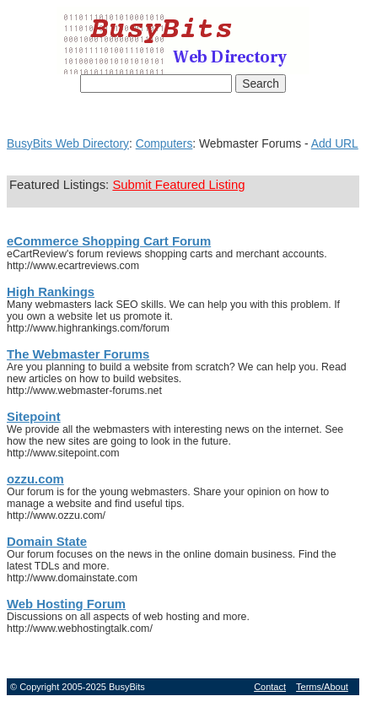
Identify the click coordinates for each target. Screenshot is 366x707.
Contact (270, 687)
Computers (164, 143)
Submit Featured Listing (178, 185)
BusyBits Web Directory (68, 143)
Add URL (334, 143)
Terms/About (322, 687)
